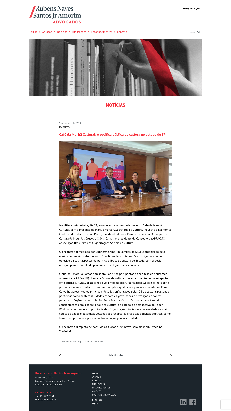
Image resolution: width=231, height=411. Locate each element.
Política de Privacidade (104, 394)
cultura (88, 341)
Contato (122, 31)
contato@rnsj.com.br (45, 399)
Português (188, 8)
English (197, 8)
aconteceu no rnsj (71, 341)
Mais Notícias (115, 355)
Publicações (79, 31)
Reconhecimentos (101, 31)
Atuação (47, 31)
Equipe (33, 31)
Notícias (62, 31)
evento (99, 341)
